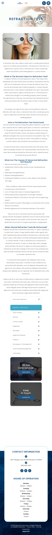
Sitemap (38, 527)
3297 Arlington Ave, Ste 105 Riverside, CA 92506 (26, 460)
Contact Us (26, 397)
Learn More (26, 372)
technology (16, 353)
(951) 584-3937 (26, 465)
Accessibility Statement (18, 527)
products (15, 340)
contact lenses (18, 322)
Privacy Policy (31, 527)
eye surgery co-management (22, 344)
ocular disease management (22, 349)
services (15, 317)
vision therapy (17, 313)
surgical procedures (19, 335)
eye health (16, 331)
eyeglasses (16, 326)
